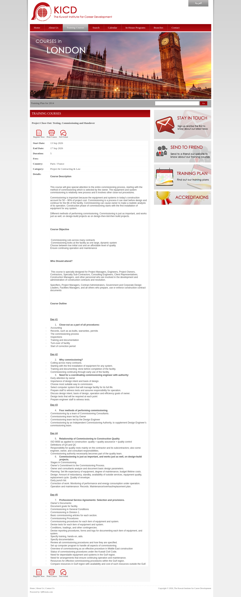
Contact (175, 27)
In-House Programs (135, 27)
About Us (53, 27)
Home (37, 27)
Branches (158, 27)
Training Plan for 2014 (42, 103)
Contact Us (50, 588)
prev (34, 80)
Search (96, 27)
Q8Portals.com (47, 592)
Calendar (112, 27)
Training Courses (75, 27)
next (209, 80)
